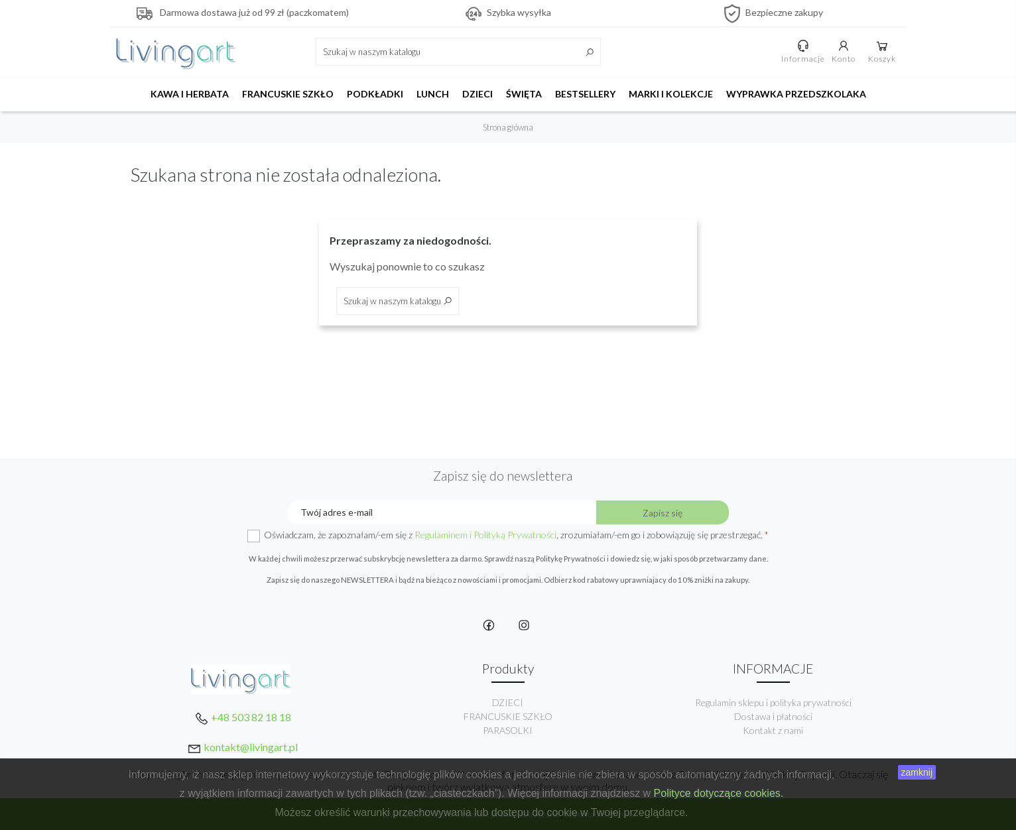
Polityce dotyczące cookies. (719, 793)
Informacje (804, 51)
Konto (844, 51)
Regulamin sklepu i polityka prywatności (773, 702)
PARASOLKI (508, 730)
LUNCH (432, 93)
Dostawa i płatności (773, 716)
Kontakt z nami (773, 730)
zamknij (916, 772)
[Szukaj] (458, 52)
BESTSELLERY (585, 93)
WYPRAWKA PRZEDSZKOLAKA (796, 93)
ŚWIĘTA (524, 93)
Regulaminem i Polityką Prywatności (485, 534)
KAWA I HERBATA (190, 93)
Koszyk (883, 51)
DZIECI (477, 93)
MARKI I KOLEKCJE (671, 93)
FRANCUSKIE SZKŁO (288, 93)
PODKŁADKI (375, 93)
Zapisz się (662, 512)
